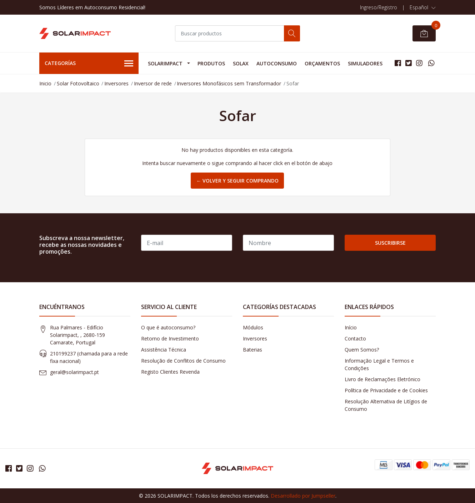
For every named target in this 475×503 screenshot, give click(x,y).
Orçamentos (322, 63)
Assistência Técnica (163, 349)
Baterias (252, 349)
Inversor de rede (153, 83)
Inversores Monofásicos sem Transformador (229, 83)
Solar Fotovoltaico (78, 83)
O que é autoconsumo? (168, 327)
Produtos (211, 63)
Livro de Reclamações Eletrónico (382, 379)
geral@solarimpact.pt (74, 372)
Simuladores (365, 63)
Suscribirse (390, 242)
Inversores (116, 83)
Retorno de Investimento (170, 338)
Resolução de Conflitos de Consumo (183, 360)
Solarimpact (165, 63)
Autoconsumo (276, 63)
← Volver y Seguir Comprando (237, 180)
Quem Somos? (362, 349)
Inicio (45, 83)
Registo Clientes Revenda (170, 371)
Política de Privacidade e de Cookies (386, 390)
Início (351, 327)
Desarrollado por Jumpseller (303, 495)
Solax (241, 63)
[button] (423, 7)
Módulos (253, 327)
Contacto (355, 338)
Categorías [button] (89, 64)
